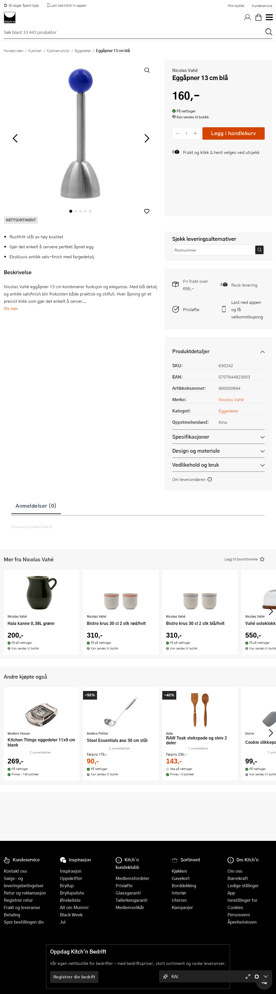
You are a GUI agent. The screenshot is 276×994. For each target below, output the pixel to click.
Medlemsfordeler (132, 878)
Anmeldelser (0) (36, 505)
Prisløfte (191, 309)
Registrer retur (18, 900)
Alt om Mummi (74, 907)
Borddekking (184, 885)
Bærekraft (237, 878)
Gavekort (181, 878)
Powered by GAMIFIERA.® (31, 526)
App (231, 893)
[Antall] (186, 133)
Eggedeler (83, 50)
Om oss (234, 871)
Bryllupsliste (72, 893)
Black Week (71, 915)
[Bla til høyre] (146, 138)
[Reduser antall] (177, 133)
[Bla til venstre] (15, 138)
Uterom (179, 900)
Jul (62, 922)
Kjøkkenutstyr (58, 50)
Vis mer (11, 308)
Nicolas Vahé (185, 70)
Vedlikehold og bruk (195, 465)
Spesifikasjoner (190, 437)
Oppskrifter (71, 878)
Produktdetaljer (190, 351)
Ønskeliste (70, 900)
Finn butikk (236, 5)
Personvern (238, 915)
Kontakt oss (15, 871)
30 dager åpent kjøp (21, 5)
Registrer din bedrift (74, 977)
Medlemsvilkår (130, 907)
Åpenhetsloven (242, 922)
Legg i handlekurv (233, 133)
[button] (146, 211)
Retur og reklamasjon (25, 893)
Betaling (12, 915)
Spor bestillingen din (24, 922)
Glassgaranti (128, 893)
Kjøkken (35, 50)
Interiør (179, 893)
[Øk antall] (196, 133)
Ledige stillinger (243, 885)
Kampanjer (182, 907)
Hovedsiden (13, 50)
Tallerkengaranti (131, 900)
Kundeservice (262, 5)
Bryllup (67, 885)
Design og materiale (196, 451)
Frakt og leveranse (22, 907)
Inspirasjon (70, 871)
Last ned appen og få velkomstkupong (247, 309)
